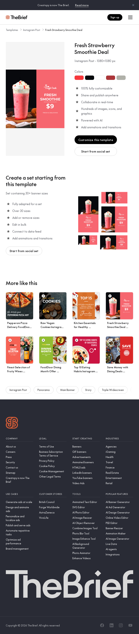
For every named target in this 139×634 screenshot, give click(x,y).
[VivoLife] (53, 518)
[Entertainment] (119, 478)
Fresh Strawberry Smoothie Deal (63, 30)
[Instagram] (121, 625)
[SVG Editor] (86, 507)
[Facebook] (102, 625)
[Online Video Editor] (119, 518)
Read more (82, 5)
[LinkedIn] (111, 625)
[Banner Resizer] (119, 528)
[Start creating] (86, 438)
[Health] (119, 457)
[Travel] (119, 462)
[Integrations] (119, 554)
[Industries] (119, 438)
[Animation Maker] (119, 533)
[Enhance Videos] (86, 558)
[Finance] (119, 467)
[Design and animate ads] (19, 509)
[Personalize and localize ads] (19, 518)
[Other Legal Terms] (53, 476)
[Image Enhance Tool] (86, 539)
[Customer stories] (53, 494)
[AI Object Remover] (86, 523)
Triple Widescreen (113, 392)
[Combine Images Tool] (86, 528)
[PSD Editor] (119, 523)
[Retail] (119, 483)
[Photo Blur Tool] (86, 533)
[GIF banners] (86, 452)
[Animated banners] (86, 462)
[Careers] (19, 452)
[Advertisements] (86, 457)
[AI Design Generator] (119, 512)
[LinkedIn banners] (86, 473)
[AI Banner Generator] (119, 502)
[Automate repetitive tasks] (19, 532)
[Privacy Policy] (53, 461)
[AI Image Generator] (119, 539)
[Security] (19, 462)
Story (88, 392)
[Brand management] (19, 549)
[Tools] (86, 494)
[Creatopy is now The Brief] (19, 480)
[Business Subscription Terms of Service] (53, 453)
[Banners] (86, 446)
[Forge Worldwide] (53, 507)
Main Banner (67, 392)
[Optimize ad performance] (19, 541)
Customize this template (95, 140)
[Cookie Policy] (53, 466)
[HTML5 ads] (86, 467)
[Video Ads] (86, 483)
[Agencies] (119, 446)
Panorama (43, 392)
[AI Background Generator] (86, 546)
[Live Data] (119, 544)
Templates (12, 30)
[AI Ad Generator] (119, 507)
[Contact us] (19, 467)
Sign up (114, 17)
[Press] (19, 457)
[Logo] (12, 423)
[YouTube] (130, 625)
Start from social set (95, 151)
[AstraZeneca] (53, 512)
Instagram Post (31, 30)
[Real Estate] (119, 473)
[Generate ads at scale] (19, 502)
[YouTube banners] (86, 478)
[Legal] (53, 438)
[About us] (19, 446)
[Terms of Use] (53, 446)
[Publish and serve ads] (19, 525)
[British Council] (53, 502)
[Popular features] (119, 494)
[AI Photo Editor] (86, 512)
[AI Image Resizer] (86, 518)
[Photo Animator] (86, 553)
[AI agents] (119, 549)
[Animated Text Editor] (86, 502)
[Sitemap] (19, 473)
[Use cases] (19, 494)
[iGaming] (119, 452)
